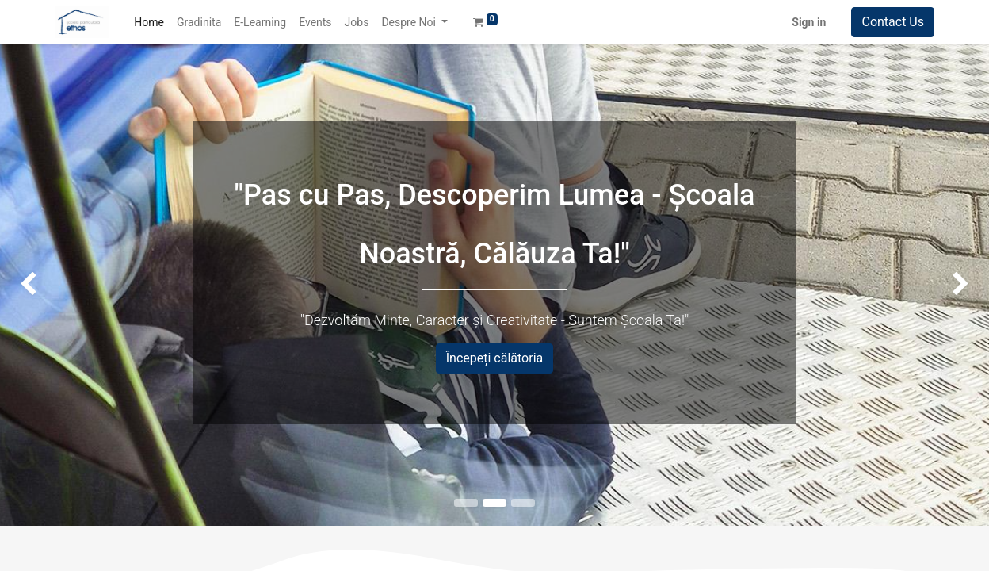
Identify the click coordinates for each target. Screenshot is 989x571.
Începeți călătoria (495, 358)
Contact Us (892, 21)
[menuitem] (149, 22)
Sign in (809, 22)
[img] (39, 285)
